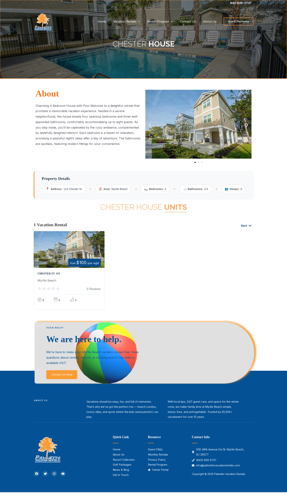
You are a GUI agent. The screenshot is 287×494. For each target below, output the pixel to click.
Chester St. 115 (49, 273)
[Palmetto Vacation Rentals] (43, 21)
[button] (238, 21)
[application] (143, 21)
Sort (246, 226)
